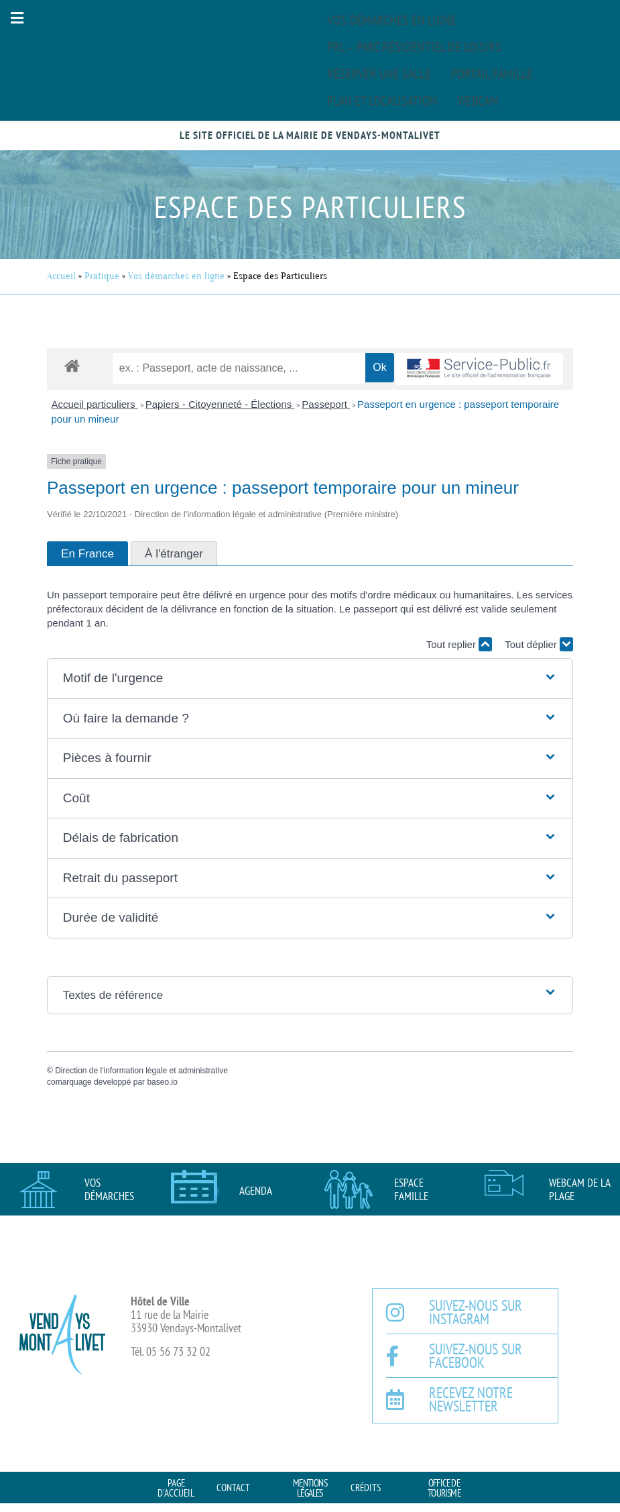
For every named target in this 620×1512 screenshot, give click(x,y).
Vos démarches (109, 1189)
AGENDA (255, 1190)
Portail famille (492, 74)
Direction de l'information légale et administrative (141, 1070)
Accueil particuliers (95, 404)
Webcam (478, 100)
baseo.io (162, 1082)
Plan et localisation (382, 100)
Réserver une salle (379, 74)
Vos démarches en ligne (391, 20)
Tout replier (459, 644)
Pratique (101, 276)
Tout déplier (539, 644)
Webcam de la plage (579, 1189)
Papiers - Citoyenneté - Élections (220, 404)
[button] (17, 18)
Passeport (326, 404)
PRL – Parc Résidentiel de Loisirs (414, 47)
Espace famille (411, 1189)
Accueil (61, 276)
